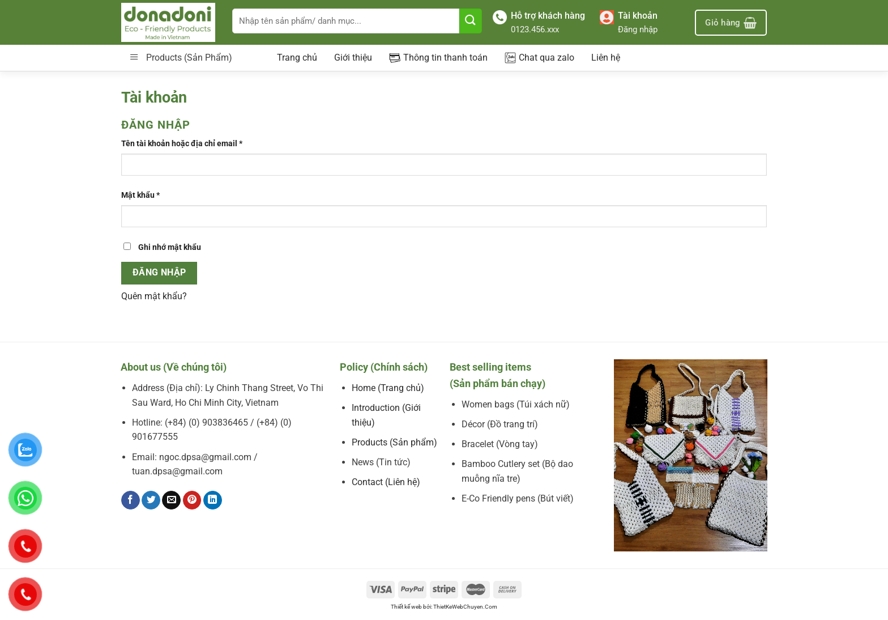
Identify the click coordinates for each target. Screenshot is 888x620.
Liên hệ (605, 57)
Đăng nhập (638, 29)
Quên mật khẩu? (154, 296)
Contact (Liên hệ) (386, 482)
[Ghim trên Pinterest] (192, 500)
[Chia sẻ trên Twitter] (151, 500)
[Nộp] (470, 21)
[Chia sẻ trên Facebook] (130, 500)
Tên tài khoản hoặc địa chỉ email (181, 143)
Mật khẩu (140, 195)
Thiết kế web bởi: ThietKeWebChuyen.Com (444, 607)
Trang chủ (297, 57)
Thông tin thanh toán (438, 57)
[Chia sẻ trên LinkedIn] (212, 500)
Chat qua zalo (539, 57)
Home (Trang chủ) (388, 388)
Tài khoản (638, 15)
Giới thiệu (353, 57)
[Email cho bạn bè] (171, 500)
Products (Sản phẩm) (394, 442)
